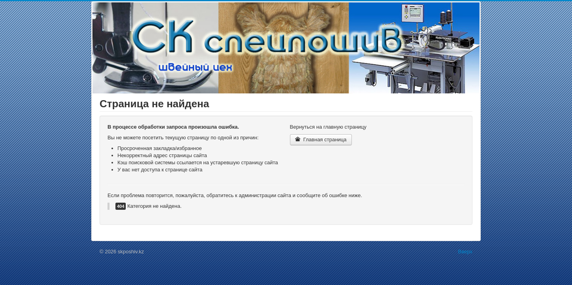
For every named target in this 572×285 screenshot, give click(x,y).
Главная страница (321, 139)
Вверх (465, 252)
